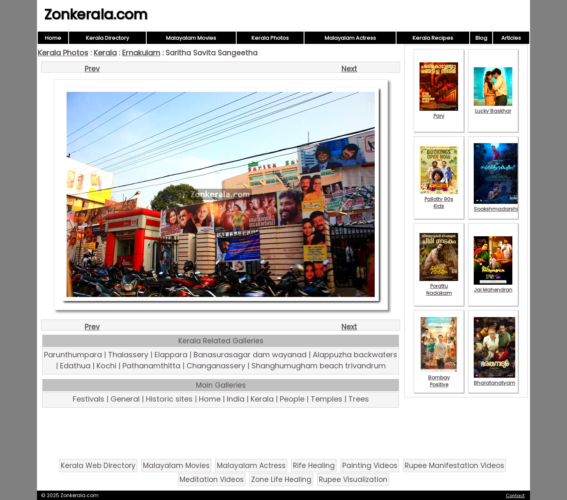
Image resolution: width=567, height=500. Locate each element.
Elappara (170, 354)
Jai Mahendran (493, 286)
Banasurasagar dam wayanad (250, 354)
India (235, 399)
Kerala (105, 53)
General (125, 399)
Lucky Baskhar (493, 107)
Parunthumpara (73, 354)
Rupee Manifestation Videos (454, 465)
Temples (326, 399)
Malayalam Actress (350, 38)
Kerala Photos (270, 38)
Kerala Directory (107, 38)
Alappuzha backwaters (355, 354)
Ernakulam (141, 53)
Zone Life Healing (281, 479)
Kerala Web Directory (98, 465)
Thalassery (128, 354)
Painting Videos (369, 465)
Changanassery (216, 366)
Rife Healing (314, 465)
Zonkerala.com (96, 14)
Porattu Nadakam (438, 286)
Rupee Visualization (353, 479)
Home (53, 38)
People (292, 399)
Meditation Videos (212, 479)
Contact (515, 495)
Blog (481, 38)
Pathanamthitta (151, 366)
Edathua (75, 366)
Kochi (106, 366)
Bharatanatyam (494, 379)
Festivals (88, 399)
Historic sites (169, 399)
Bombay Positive (438, 377)
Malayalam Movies (191, 38)
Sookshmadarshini (498, 205)
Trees (358, 399)
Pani (438, 112)
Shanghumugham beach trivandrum (318, 366)
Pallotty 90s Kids (438, 199)
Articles (511, 38)
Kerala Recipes (433, 38)
